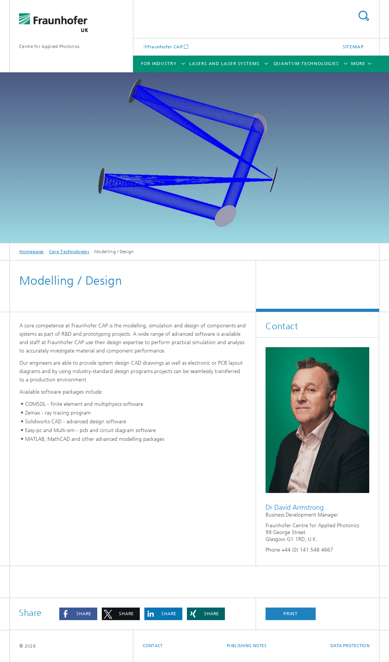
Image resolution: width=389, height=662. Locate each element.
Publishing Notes (247, 645)
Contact (153, 645)
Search (363, 16)
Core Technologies (69, 251)
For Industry (159, 63)
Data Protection (350, 645)
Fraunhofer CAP (165, 46)
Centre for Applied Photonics (49, 46)
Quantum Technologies (306, 63)
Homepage (31, 251)
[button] (78, 614)
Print (290, 613)
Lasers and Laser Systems (224, 63)
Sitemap (353, 46)
